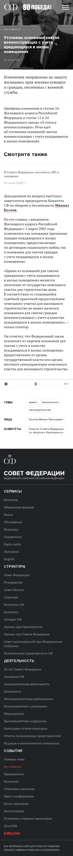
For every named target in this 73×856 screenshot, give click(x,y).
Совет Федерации (17, 575)
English (9, 559)
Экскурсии (11, 552)
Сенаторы (11, 597)
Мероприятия (14, 714)
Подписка (11, 529)
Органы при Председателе (23, 627)
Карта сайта (12, 544)
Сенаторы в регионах (19, 789)
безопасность (50, 402)
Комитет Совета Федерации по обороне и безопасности (46, 430)
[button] (65, 8)
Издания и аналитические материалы (31, 743)
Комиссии (11, 612)
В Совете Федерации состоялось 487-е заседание (31, 174)
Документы (12, 691)
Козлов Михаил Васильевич (46, 419)
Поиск (8, 515)
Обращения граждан (19, 507)
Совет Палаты (14, 590)
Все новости (12, 29)
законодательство (40, 410)
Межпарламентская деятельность (28, 699)
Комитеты (11, 781)
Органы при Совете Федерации (27, 634)
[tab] (36, 384)
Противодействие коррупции (25, 721)
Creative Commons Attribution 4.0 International (32, 850)
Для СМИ (10, 826)
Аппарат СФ (13, 619)
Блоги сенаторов (16, 804)
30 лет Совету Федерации (22, 669)
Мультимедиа (14, 811)
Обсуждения (13, 522)
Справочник (13, 537)
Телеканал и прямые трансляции (28, 818)
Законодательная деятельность (26, 684)
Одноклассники (36, 384)
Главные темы (14, 759)
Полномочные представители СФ (28, 653)
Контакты (11, 500)
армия (33, 402)
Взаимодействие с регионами (25, 706)
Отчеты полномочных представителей (32, 736)
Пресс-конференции (19, 796)
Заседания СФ (14, 677)
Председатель (14, 774)
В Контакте (6, 384)
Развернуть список (66, 384)
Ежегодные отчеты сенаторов (25, 728)
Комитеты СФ (14, 605)
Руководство (13, 582)
